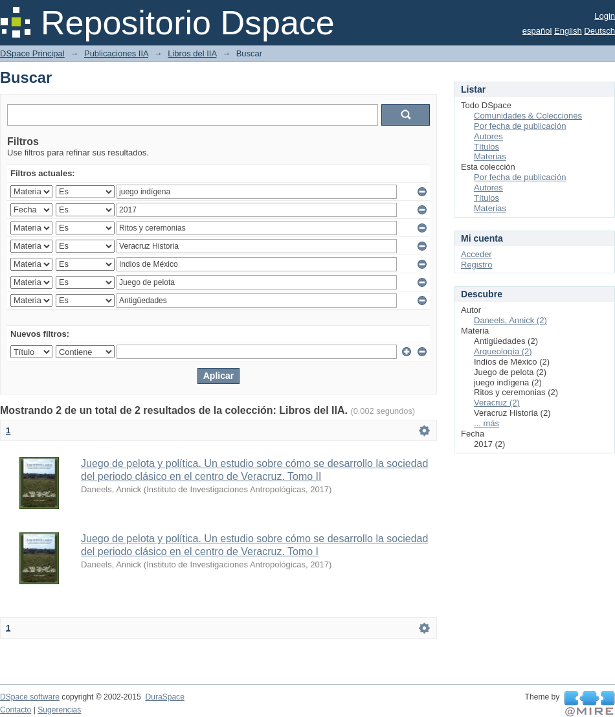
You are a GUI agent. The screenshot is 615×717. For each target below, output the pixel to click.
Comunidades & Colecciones (528, 115)
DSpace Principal (32, 53)
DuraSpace (164, 696)
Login (604, 16)
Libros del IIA (192, 53)
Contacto (15, 709)
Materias (490, 156)
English (568, 31)
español (537, 31)
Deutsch (599, 31)
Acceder (476, 254)
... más (486, 423)
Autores (488, 136)
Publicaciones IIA (116, 53)
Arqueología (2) (503, 351)
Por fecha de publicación (520, 126)
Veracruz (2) (497, 402)
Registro (476, 264)
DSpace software (30, 696)
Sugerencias (59, 709)
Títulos (486, 147)
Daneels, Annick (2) (510, 320)
